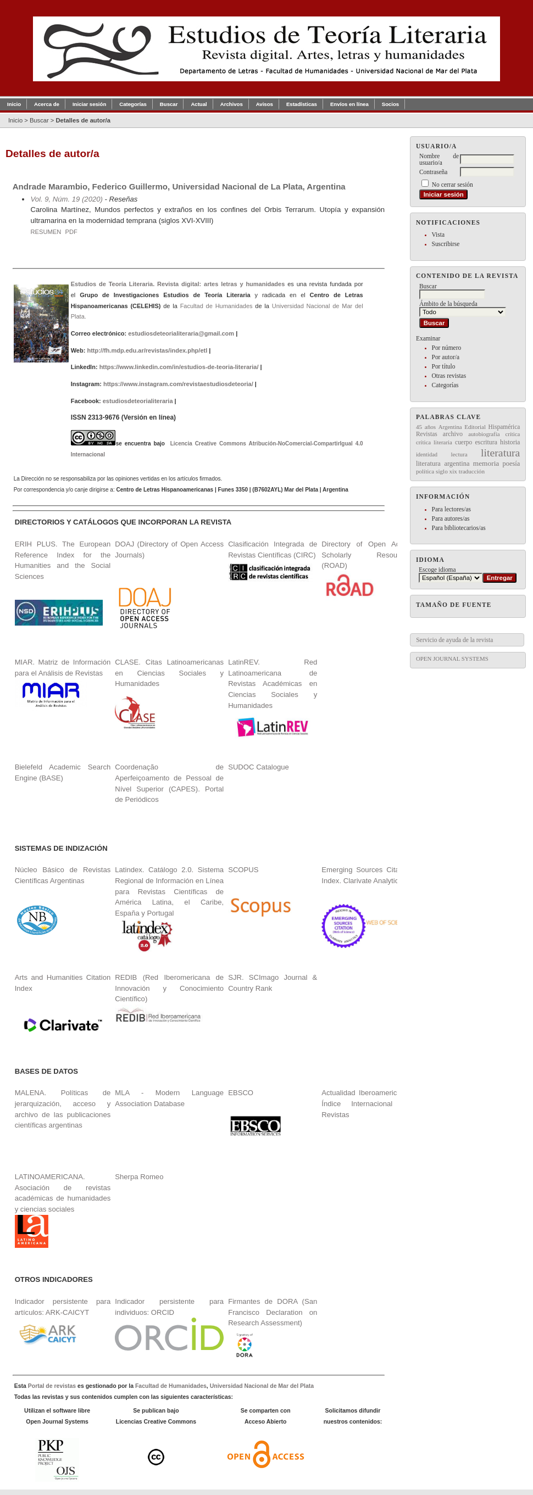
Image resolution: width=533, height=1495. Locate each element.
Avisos (264, 104)
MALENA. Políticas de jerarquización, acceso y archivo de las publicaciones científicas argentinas (63, 1109)
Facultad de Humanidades (216, 306)
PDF (71, 231)
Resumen (45, 231)
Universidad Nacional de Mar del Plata (262, 1386)
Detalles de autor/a (82, 120)
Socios (390, 104)
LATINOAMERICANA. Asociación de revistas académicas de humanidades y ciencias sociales (63, 1210)
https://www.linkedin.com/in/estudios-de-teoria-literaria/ (179, 367)
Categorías (445, 385)
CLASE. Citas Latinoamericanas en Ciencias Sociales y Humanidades (169, 673)
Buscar (169, 104)
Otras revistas (449, 375)
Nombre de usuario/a (439, 159)
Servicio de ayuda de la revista (454, 640)
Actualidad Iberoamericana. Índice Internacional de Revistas (365, 1103)
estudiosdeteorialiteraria (138, 401)
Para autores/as (451, 518)
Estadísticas (301, 104)
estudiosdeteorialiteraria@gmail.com (181, 333)
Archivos (231, 104)
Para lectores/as (451, 509)
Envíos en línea (349, 104)
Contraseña (433, 172)
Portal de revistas (52, 1386)
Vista (438, 234)
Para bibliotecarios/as (459, 528)
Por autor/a (446, 357)
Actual (199, 104)
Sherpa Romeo (139, 1177)
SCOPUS (243, 870)
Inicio (14, 104)
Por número (447, 347)
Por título (444, 366)
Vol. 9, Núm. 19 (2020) (66, 199)
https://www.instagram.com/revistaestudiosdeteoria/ (178, 384)
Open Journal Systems (452, 658)
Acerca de (46, 104)
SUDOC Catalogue (258, 767)
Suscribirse (446, 244)
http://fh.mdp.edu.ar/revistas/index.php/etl (147, 350)
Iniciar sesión (89, 104)
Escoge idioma (437, 569)
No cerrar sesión (452, 184)
